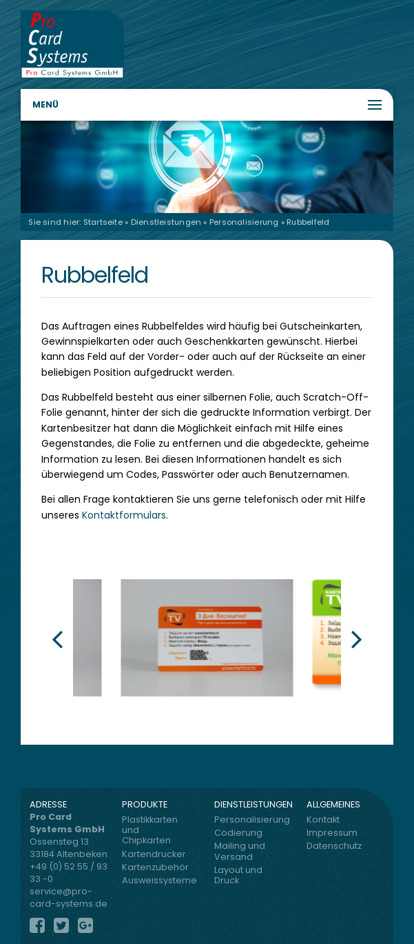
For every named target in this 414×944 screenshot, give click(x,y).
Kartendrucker (152, 854)
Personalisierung (244, 222)
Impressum (332, 832)
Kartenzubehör (152, 867)
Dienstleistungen (166, 222)
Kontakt (323, 819)
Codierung (238, 832)
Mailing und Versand (239, 851)
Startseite (103, 222)
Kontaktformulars (124, 515)
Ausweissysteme (152, 880)
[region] (207, 166)
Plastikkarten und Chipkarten (150, 830)
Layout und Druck (238, 875)
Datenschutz (334, 846)
